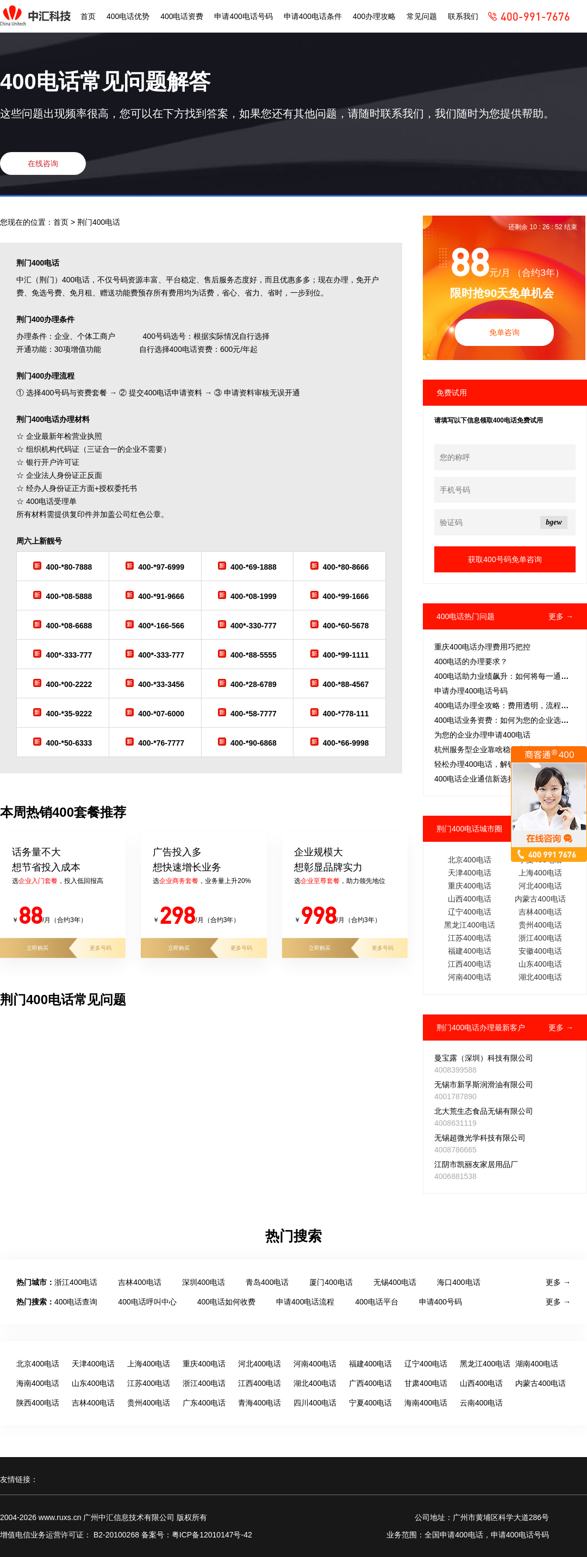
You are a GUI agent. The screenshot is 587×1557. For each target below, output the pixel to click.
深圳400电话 (203, 1282)
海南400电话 (37, 1383)
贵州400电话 (540, 925)
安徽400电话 (540, 951)
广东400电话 (204, 1402)
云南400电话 (481, 1402)
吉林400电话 (540, 911)
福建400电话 (469, 951)
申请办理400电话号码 (471, 690)
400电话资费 (181, 16)
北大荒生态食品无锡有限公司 (483, 1111)
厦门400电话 (330, 1282)
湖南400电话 (536, 1363)
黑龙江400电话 (469, 925)
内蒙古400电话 (540, 898)
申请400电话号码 (243, 16)
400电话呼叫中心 (147, 1301)
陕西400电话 (37, 1402)
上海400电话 (540, 872)
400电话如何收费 (226, 1301)
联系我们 (463, 16)
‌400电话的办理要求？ (471, 661)
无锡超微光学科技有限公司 (480, 1137)
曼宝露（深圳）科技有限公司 (483, 1058)
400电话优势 (128, 16)
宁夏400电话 (370, 1402)
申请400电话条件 (313, 16)
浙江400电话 (540, 938)
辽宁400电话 (469, 911)
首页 (88, 16)
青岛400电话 (267, 1282)
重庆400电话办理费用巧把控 (482, 646)
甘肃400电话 (425, 1383)
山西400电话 (469, 898)
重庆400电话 (469, 885)
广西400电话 (370, 1383)
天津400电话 (469, 872)
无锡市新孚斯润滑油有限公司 (483, 1084)
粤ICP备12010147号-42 (212, 1534)
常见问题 (422, 16)
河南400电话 (469, 977)
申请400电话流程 (305, 1301)
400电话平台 (376, 1301)
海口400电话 (458, 1282)
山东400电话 (540, 964)
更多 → (560, 616)
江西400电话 (469, 964)
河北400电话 (540, 885)
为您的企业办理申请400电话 (482, 734)
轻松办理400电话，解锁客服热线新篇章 (501, 764)
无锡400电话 (394, 1282)
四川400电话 (315, 1402)
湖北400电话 (540, 977)
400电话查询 (75, 1301)
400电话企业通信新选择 (474, 778)
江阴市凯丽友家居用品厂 (476, 1164)
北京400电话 (469, 859)
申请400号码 (440, 1301)
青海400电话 (259, 1402)
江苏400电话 (469, 938)
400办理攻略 (374, 16)
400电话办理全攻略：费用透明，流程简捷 (505, 705)
